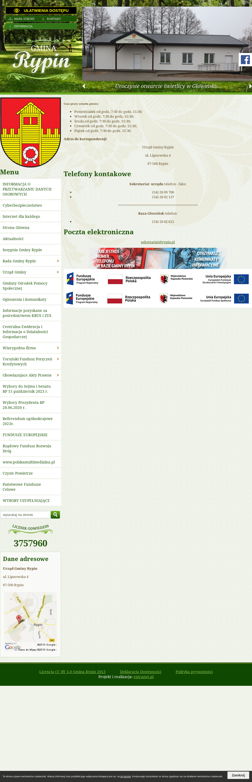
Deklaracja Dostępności (140, 671)
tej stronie (125, 776)
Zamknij (238, 775)
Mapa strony (24, 19)
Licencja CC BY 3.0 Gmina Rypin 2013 (72, 671)
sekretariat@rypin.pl (158, 242)
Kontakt (54, 19)
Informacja (23, 26)
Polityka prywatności (194, 671)
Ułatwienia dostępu (46, 10)
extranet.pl (144, 676)
